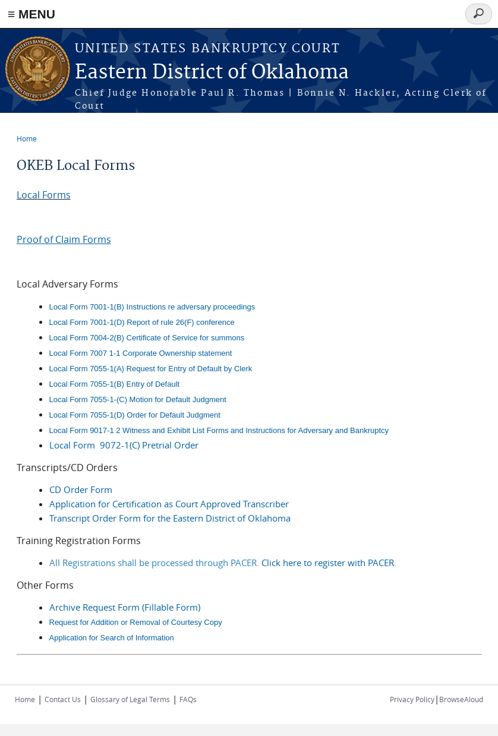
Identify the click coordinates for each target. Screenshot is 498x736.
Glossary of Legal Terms (130, 699)
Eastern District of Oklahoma (212, 73)
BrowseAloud (461, 699)
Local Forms (44, 194)
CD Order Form (80, 489)
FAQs (188, 699)
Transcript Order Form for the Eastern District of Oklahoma (170, 518)
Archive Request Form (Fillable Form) (124, 607)
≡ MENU (31, 14)
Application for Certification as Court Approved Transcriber (169, 504)
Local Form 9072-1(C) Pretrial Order (123, 445)
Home (27, 138)
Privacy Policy (412, 699)
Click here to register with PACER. (328, 562)
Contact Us (63, 699)
